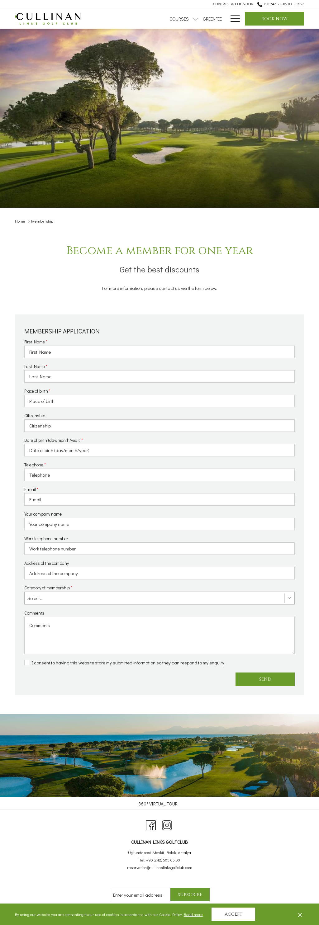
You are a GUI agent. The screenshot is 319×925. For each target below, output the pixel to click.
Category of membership (48, 588)
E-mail (31, 489)
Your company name (43, 514)
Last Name (35, 366)
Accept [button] (233, 914)
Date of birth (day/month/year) (53, 440)
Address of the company (46, 563)
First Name (35, 342)
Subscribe (190, 894)
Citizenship (34, 415)
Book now (274, 19)
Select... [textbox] (35, 598)
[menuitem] (173, 19)
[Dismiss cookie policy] (300, 914)
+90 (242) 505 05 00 (163, 859)
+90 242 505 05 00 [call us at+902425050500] (274, 4)
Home (20, 221)
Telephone (35, 465)
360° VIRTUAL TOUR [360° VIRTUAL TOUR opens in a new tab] (158, 803)
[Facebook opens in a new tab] (151, 824)
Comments (34, 613)
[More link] (233, 19)
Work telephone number (46, 538)
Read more (194, 914)
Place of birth (37, 391)
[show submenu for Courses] (157, 19)
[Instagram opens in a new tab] (167, 824)
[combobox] (159, 598)
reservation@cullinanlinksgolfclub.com (159, 867)
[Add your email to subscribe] (140, 894)
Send (265, 679)
